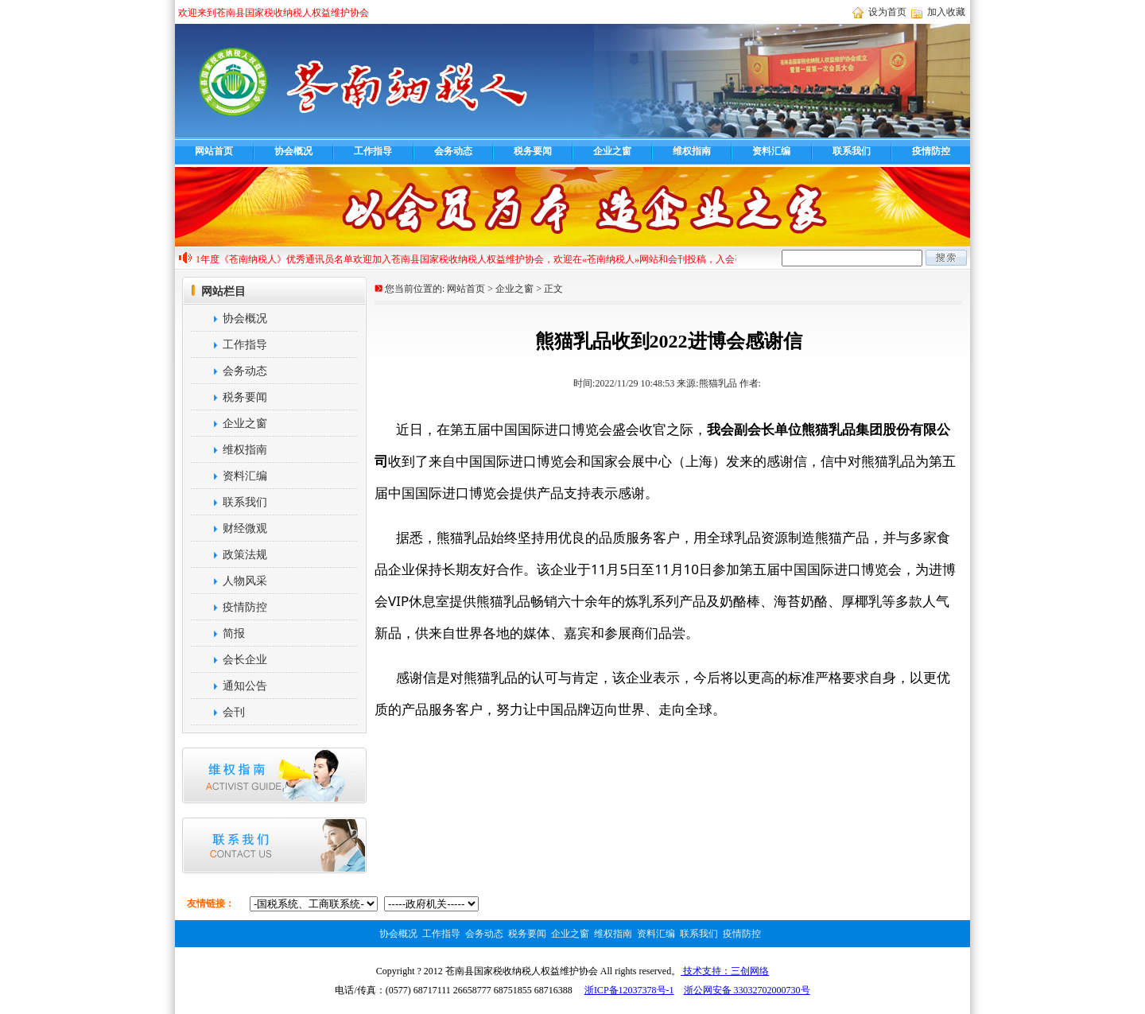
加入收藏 (946, 11)
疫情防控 (931, 151)
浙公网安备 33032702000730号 (747, 990)
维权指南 (692, 151)
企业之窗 (612, 151)
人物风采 (228, 581)
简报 (217, 633)
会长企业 (228, 660)
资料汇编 (771, 151)
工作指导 (373, 151)
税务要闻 (533, 151)
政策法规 (228, 555)
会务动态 (453, 151)
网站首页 (214, 151)
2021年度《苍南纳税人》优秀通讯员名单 (272, 259)
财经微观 (228, 528)
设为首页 (887, 11)
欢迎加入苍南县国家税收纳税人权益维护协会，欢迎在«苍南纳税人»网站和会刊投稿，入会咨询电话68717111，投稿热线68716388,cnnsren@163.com (666, 259)
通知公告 (228, 686)
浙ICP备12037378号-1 (629, 990)
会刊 (217, 712)
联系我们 (852, 151)
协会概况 (293, 151)
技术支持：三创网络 (725, 971)
